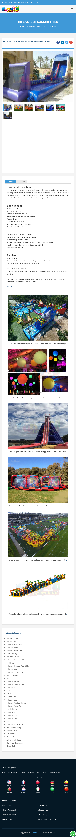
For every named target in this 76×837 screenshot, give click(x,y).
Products (31, 26)
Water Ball (10, 694)
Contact (22, 181)
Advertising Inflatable (14, 740)
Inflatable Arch (12, 731)
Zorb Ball (10, 691)
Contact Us (44, 772)
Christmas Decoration (15, 743)
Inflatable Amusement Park (17, 660)
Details (10, 181)
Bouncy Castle (12, 641)
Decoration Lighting (14, 728)
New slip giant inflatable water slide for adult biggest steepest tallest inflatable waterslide (42, 452)
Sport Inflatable (12, 675)
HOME (22, 26)
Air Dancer (11, 734)
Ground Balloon (12, 737)
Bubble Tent (11, 721)
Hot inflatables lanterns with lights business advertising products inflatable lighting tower (42, 398)
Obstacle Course (13, 657)
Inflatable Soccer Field (46, 26)
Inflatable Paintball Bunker (16, 703)
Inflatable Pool (12, 688)
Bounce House (12, 638)
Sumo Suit (10, 678)
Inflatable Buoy (12, 700)
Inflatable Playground (14, 644)
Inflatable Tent (12, 718)
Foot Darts (10, 663)
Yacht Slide (11, 712)
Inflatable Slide (12, 647)
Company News (55, 772)
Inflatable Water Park (14, 706)
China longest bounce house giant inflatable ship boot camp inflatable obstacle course (41, 560)
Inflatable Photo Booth (15, 724)
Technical (31, 772)
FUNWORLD (37, 833)
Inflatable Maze (12, 669)
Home (4, 772)
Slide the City (12, 654)
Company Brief (13, 772)
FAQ (37, 772)
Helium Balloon (12, 746)
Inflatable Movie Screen (15, 684)
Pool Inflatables (12, 709)
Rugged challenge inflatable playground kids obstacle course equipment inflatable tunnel (42, 614)
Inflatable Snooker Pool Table (18, 666)
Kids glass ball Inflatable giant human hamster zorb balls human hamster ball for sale (41, 506)
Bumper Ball (11, 697)
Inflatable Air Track (14, 681)
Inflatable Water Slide (15, 651)
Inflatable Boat (12, 715)
